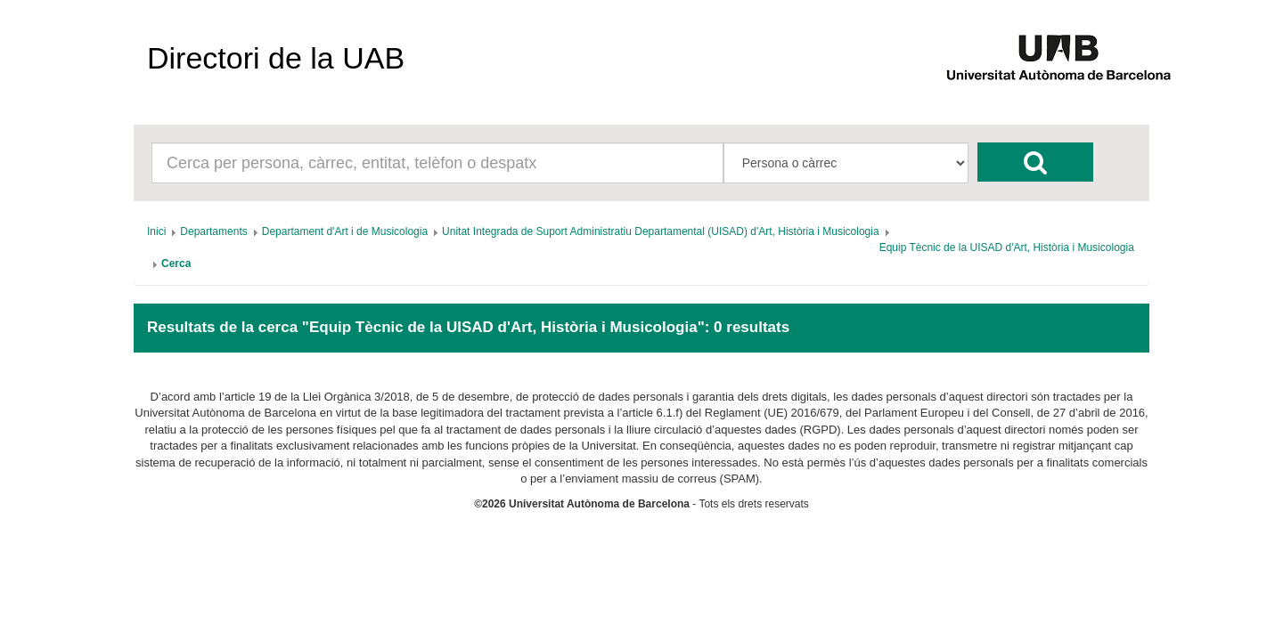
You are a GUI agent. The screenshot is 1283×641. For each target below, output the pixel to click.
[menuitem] (156, 231)
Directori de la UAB (276, 58)
